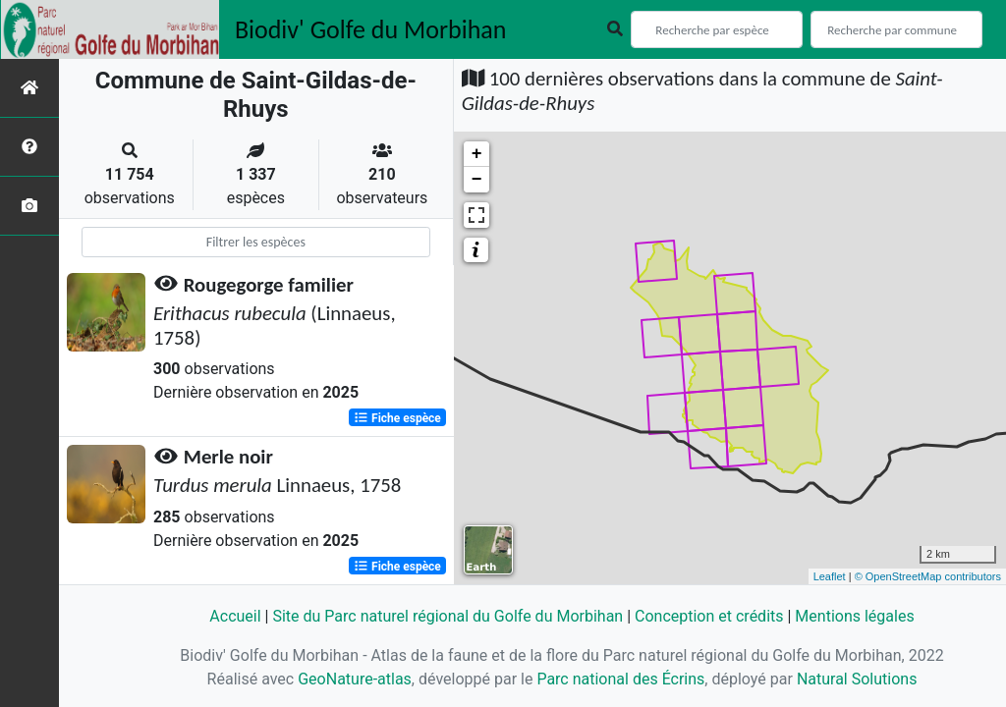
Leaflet (829, 576)
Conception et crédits (709, 616)
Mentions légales (854, 616)
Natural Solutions (857, 679)
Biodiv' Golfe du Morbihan (371, 29)
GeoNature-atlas (355, 679)
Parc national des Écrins (620, 679)
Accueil (234, 616)
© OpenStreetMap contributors (928, 576)
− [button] (477, 179)
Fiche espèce (397, 417)
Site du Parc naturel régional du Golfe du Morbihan (447, 616)
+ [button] (477, 154)
